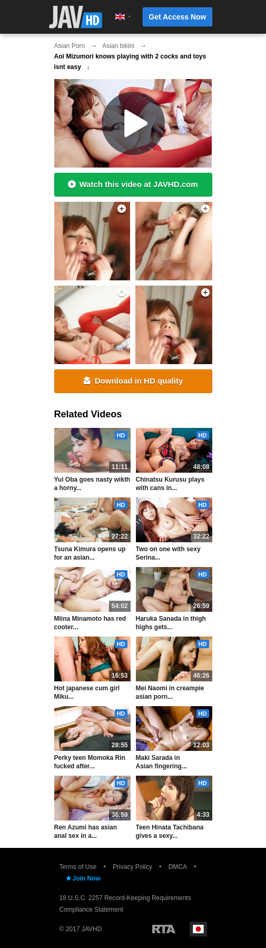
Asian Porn (69, 46)
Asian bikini (118, 46)
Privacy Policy (132, 867)
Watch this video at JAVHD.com (133, 184)
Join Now (83, 878)
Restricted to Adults (163, 929)
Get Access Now (177, 17)
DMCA (178, 867)
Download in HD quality (133, 380)
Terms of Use (78, 867)
